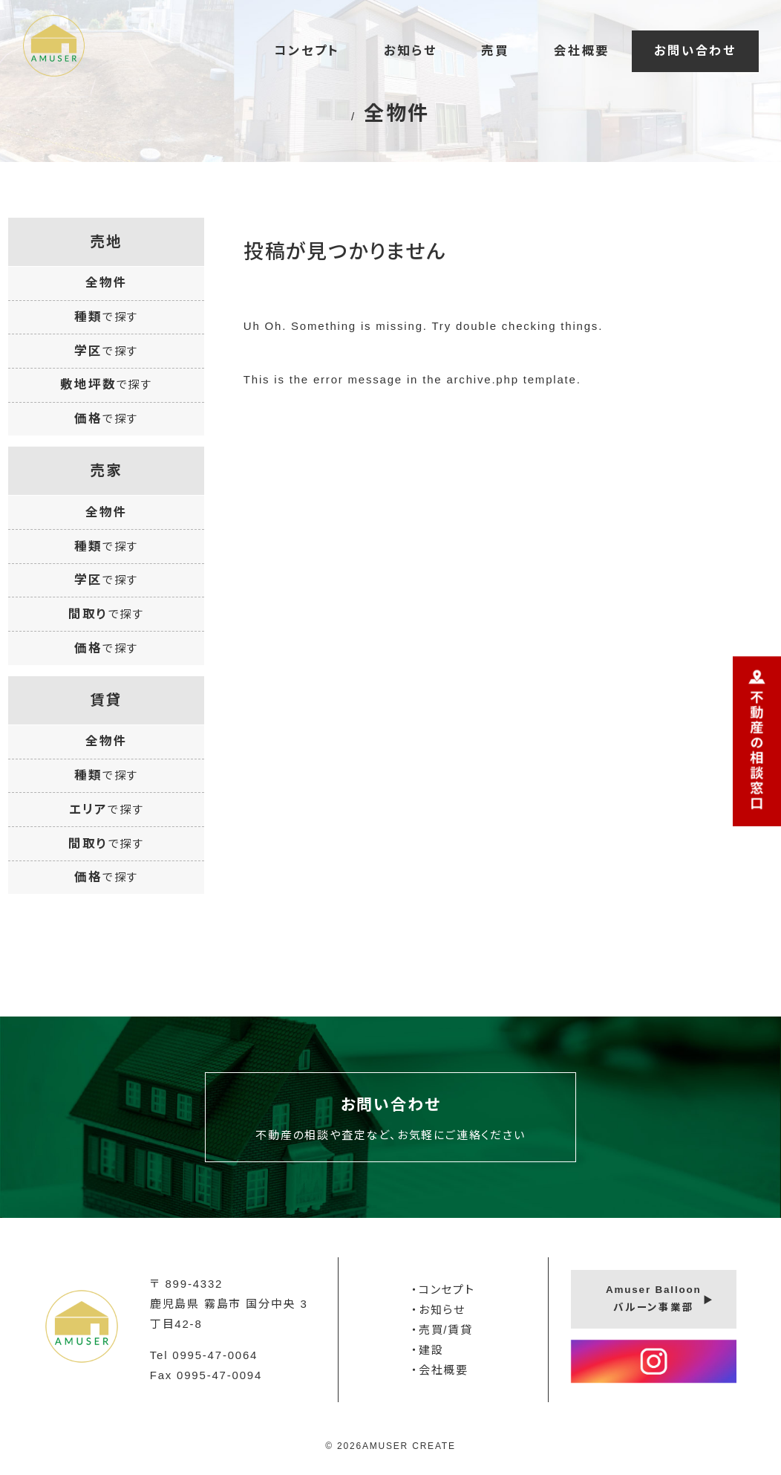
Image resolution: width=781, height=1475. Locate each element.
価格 (106, 418)
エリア (106, 809)
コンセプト (306, 50)
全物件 (106, 282)
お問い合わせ (695, 50)
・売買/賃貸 (442, 1329)
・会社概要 (439, 1370)
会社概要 (582, 50)
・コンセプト (443, 1289)
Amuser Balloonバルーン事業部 (654, 1298)
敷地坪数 (106, 384)
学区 (106, 350)
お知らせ (410, 50)
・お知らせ (438, 1309)
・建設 (427, 1349)
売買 (495, 50)
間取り (106, 613)
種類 (106, 316)
